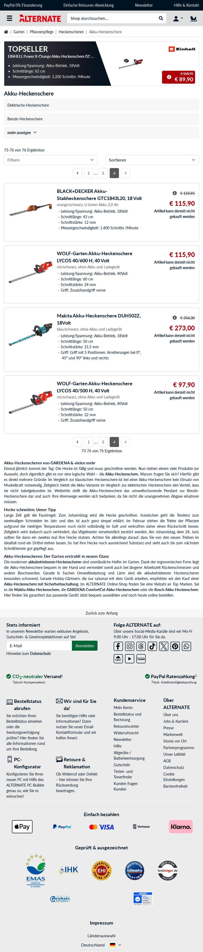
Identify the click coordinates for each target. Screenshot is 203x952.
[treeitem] (101, 132)
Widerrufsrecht (126, 733)
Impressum (101, 923)
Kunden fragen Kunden (126, 786)
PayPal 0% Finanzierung (23, 5)
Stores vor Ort (175, 741)
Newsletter (144, 5)
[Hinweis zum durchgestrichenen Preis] (169, 77)
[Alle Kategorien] (9, 18)
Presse (168, 728)
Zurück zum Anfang (102, 613)
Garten (19, 32)
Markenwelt (173, 734)
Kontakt (192, 5)
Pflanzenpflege (41, 32)
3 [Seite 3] (103, 172)
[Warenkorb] (193, 18)
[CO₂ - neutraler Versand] (34, 676)
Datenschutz (40, 653)
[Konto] (178, 18)
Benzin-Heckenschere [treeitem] (25, 119)
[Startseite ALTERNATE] (40, 17)
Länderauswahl (101, 935)
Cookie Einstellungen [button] (174, 777)
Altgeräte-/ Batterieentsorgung (129, 755)
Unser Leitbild (174, 754)
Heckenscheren (71, 32)
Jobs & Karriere (175, 721)
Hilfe (178, 5)
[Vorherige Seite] (77, 173)
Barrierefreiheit (175, 786)
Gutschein (122, 765)
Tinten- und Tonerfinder (123, 774)
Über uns (170, 714)
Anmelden (84, 645)
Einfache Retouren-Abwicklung (88, 5)
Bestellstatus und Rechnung (127, 717)
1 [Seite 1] (88, 172)
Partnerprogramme (178, 747)
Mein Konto (123, 707)
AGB (167, 761)
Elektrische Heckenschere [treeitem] (28, 105)
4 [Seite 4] (114, 172)
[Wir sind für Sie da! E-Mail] (77, 705)
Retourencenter (126, 726)
